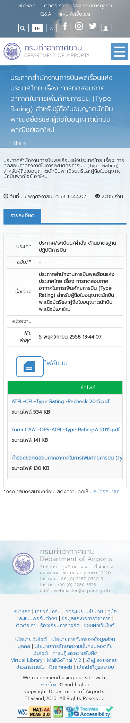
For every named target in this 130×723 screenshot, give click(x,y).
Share (19, 143)
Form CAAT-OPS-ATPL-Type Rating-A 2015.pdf (65, 429)
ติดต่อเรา (54, 5)
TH (37, 28)
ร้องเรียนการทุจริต (92, 5)
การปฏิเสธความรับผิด (74, 653)
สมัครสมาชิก (106, 491)
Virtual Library (27, 660)
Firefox (49, 684)
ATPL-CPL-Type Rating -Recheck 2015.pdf (60, 401)
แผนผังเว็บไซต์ (75, 14)
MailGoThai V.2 (64, 660)
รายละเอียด (22, 215)
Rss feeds (60, 667)
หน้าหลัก (26, 5)
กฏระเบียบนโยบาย (84, 611)
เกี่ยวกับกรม (48, 611)
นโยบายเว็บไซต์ (31, 639)
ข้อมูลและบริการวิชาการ (86, 618)
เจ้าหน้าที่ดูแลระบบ (95, 667)
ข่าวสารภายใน (30, 667)
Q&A (45, 14)
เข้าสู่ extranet (101, 660)
